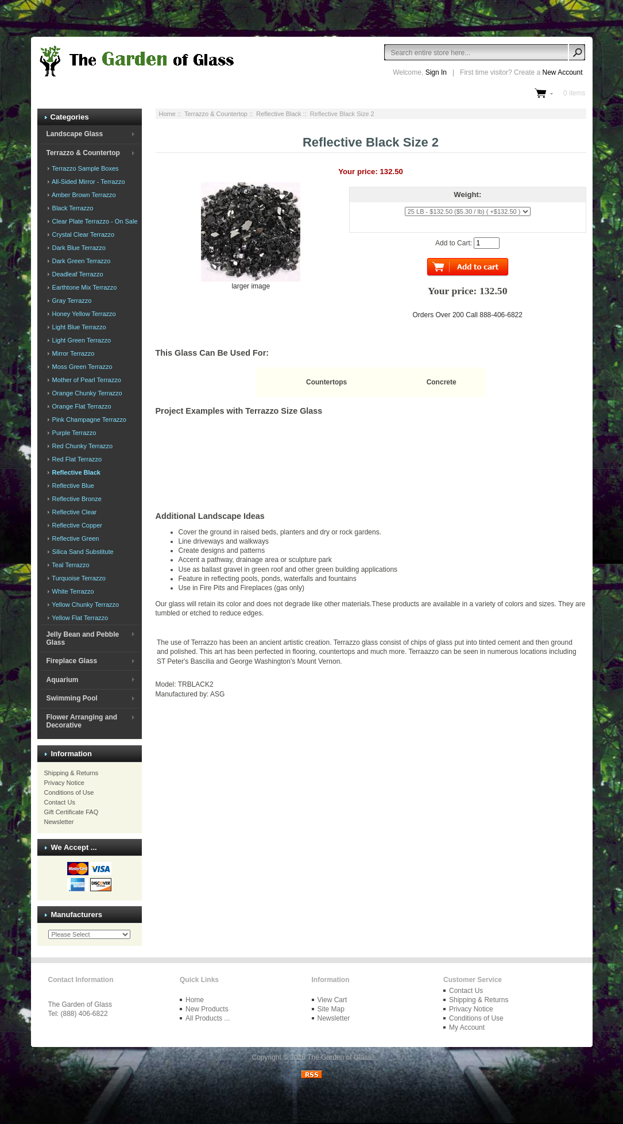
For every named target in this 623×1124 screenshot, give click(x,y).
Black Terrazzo (72, 208)
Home (167, 113)
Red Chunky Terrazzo (82, 445)
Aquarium (62, 680)
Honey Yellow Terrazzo (83, 313)
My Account (467, 1027)
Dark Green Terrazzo (81, 260)
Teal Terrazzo (70, 564)
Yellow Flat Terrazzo (80, 617)
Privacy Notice (64, 782)
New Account (562, 72)
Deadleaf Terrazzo (77, 274)
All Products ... (207, 1018)
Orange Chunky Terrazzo (86, 393)
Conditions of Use (69, 792)
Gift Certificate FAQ (71, 812)
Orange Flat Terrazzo (81, 406)
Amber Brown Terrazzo (83, 194)
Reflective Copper (77, 525)
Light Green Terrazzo (81, 340)
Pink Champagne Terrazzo (88, 419)
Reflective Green (75, 538)
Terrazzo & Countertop (215, 113)
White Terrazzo (72, 591)
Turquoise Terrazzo (78, 578)
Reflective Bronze (76, 498)
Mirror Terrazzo (73, 353)
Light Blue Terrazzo (78, 327)
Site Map (331, 1009)
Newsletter (59, 821)
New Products (207, 1009)
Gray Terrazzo (71, 300)
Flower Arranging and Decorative (81, 721)
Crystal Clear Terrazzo (83, 234)
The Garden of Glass (339, 1057)
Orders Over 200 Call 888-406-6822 (468, 315)
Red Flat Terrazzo (76, 459)
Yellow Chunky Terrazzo (85, 604)
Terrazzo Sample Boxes (85, 168)
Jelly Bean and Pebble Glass (82, 638)
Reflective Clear (74, 512)
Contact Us (59, 802)
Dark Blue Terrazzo (78, 247)
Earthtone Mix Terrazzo (84, 287)
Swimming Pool (71, 698)
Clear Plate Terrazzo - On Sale (94, 221)
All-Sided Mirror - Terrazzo (88, 181)
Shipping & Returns (71, 772)
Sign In (436, 72)
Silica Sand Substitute (82, 551)
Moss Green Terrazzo (82, 366)
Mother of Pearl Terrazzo (86, 379)
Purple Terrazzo (73, 432)
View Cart (332, 1000)
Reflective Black (278, 113)
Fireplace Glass (71, 661)
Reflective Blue (72, 485)
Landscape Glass (74, 134)
